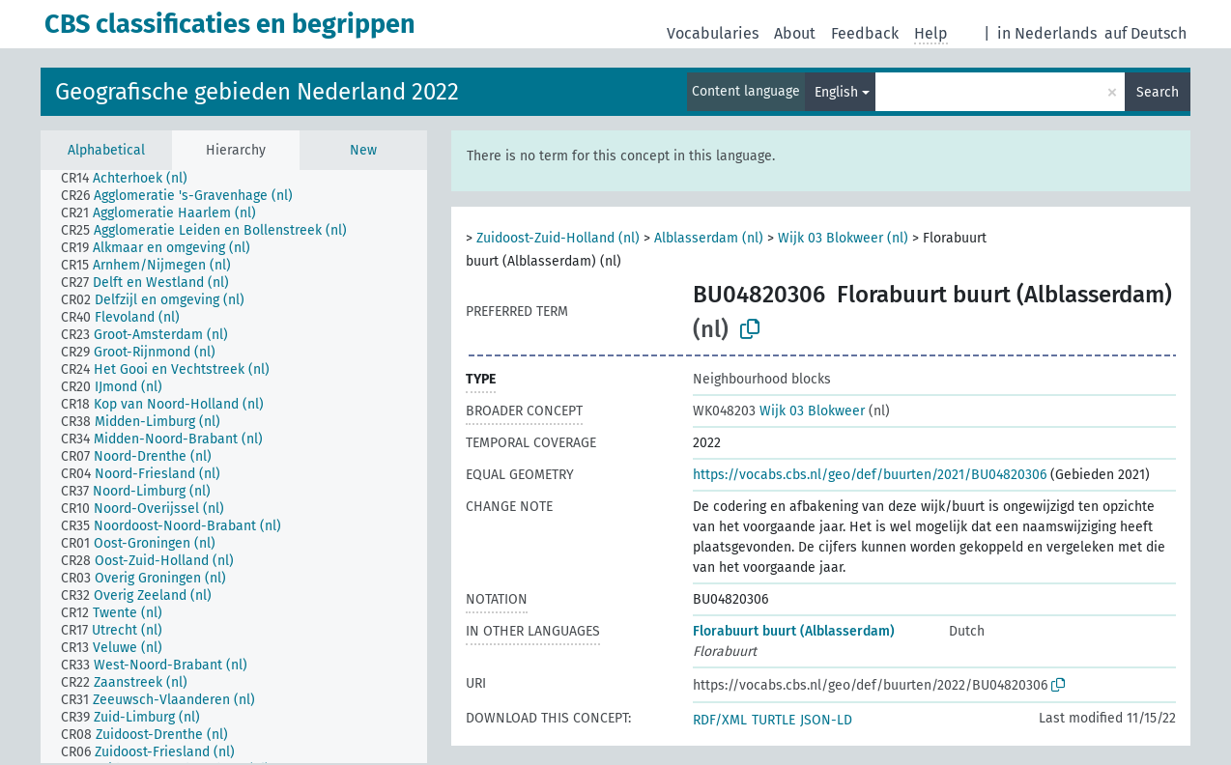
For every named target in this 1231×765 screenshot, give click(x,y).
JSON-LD (826, 720)
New (363, 150)
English (836, 92)
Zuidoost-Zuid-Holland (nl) (558, 238)
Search (1157, 92)
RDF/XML (720, 720)
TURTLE (773, 720)
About (795, 33)
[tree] (234, 466)
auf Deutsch (1145, 33)
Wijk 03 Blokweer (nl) (843, 238)
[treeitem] (132, 178)
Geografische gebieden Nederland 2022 (257, 91)
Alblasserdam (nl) (708, 238)
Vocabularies (713, 33)
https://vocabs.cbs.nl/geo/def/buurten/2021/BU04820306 (869, 475)
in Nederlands (1047, 33)
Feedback (865, 33)
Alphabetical (106, 150)
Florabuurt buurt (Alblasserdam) (794, 631)
